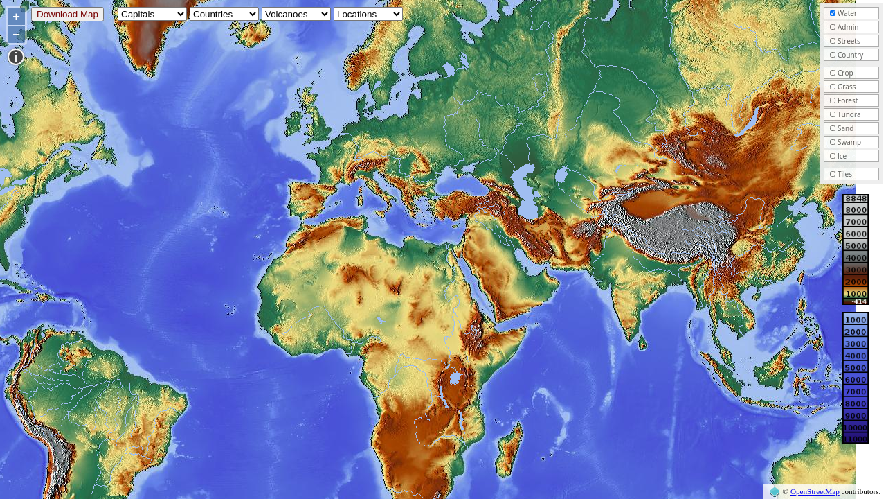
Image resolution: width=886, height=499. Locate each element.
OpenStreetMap (815, 491)
